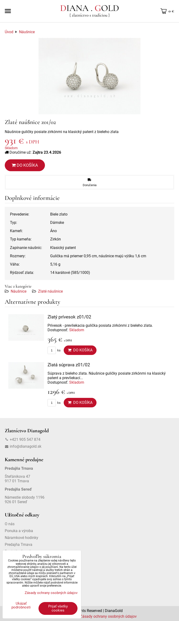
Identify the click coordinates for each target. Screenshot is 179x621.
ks (54, 350)
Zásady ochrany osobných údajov (108, 616)
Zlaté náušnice (50, 291)
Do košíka (25, 165)
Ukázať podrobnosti (21, 605)
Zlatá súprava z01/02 (69, 365)
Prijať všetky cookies (58, 608)
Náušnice (18, 291)
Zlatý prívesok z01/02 (69, 317)
